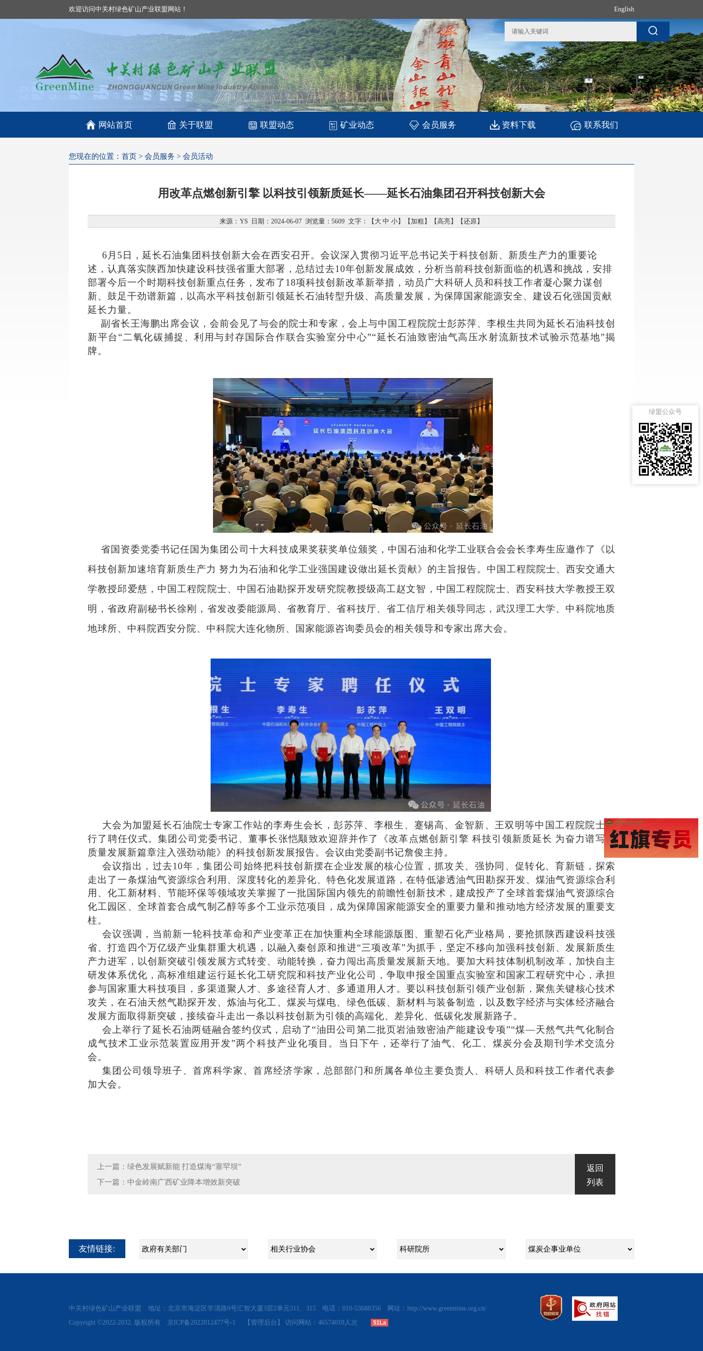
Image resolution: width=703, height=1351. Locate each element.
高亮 (443, 221)
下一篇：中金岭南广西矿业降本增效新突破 (168, 1182)
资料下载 (513, 125)
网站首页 (109, 125)
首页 (129, 156)
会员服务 (432, 124)
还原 (470, 221)
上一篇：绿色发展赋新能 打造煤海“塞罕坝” (169, 1166)
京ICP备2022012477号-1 (202, 1322)
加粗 (417, 221)
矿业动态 (351, 125)
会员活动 (198, 156)
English (624, 9)
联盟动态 (270, 124)
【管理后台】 (264, 1322)
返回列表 (595, 1175)
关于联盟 (190, 125)
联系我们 (594, 125)
